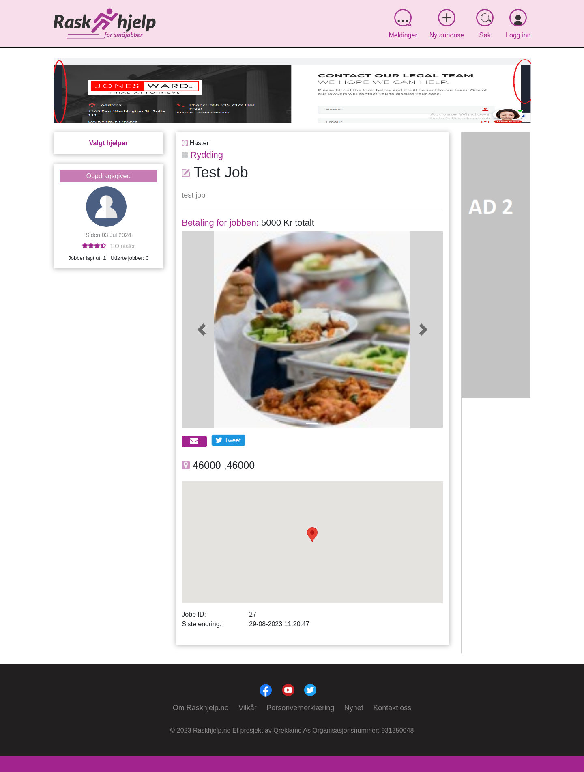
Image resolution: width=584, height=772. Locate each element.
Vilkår (247, 708)
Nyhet (353, 708)
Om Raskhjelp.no (201, 708)
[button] (201, 329)
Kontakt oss (392, 708)
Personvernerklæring (300, 708)
